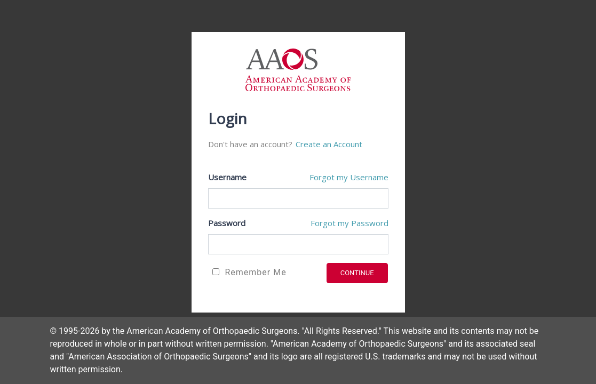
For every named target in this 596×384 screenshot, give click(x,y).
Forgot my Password (349, 223)
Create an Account (329, 144)
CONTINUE (357, 273)
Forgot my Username (348, 177)
